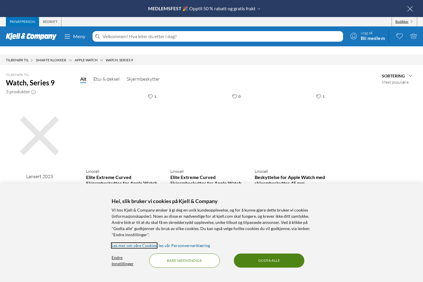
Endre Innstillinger (123, 260)
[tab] (22, 21)
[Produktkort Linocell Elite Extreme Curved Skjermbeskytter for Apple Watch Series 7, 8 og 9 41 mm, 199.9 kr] (122, 119)
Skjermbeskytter (143, 71)
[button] (33, 83)
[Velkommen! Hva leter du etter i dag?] (222, 36)
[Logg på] (367, 36)
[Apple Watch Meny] (102, 52)
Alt (83, 70)
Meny (74, 36)
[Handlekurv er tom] (414, 36)
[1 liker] (152, 88)
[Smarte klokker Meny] (70, 52)
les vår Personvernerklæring (184, 245)
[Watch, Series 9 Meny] (134, 52)
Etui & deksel (106, 71)
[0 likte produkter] (399, 36)
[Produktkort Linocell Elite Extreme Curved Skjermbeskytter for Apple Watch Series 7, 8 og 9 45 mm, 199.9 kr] (206, 119)
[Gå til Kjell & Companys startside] (33, 36)
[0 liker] (236, 88)
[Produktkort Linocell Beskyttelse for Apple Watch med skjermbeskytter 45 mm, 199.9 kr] (291, 119)
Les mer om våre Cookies (134, 245)
